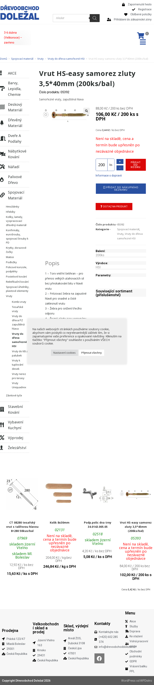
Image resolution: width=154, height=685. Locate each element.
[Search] (95, 18)
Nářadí (13, 166)
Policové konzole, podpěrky (16, 269)
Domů (3, 58)
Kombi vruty (19, 302)
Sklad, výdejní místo (76, 628)
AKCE (12, 73)
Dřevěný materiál (15, 122)
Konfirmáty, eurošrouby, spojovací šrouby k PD (17, 236)
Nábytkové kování (17, 154)
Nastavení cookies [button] (64, 352)
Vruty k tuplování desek (17, 365)
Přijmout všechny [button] (91, 352)
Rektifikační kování (17, 281)
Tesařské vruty (17, 309)
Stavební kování (15, 409)
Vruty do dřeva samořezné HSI (66, 58)
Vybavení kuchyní (15, 425)
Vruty (40, 58)
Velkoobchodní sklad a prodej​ (46, 628)
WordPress (128, 680)
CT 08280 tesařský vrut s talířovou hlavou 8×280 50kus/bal (22, 527)
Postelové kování (16, 276)
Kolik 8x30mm (59, 522)
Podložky (11, 262)
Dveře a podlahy (14, 138)
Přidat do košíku (136, 165)
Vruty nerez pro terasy (19, 376)
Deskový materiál (15, 107)
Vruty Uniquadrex (19, 385)
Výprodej (15, 437)
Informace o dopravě (109, 175)
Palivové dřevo (15, 179)
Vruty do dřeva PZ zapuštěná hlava (18, 322)
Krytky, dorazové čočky (16, 250)
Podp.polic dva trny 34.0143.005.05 (97, 525)
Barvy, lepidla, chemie (14, 89)
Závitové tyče (14, 395)
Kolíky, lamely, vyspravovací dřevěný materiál (16, 221)
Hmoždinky (12, 206)
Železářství (17, 447)
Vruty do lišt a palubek (20, 353)
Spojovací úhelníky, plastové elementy (17, 289)
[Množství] (102, 165)
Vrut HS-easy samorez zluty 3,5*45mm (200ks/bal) (136, 527)
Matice (10, 257)
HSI (98, 267)
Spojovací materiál (22, 58)
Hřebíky (10, 211)
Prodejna (10, 630)
